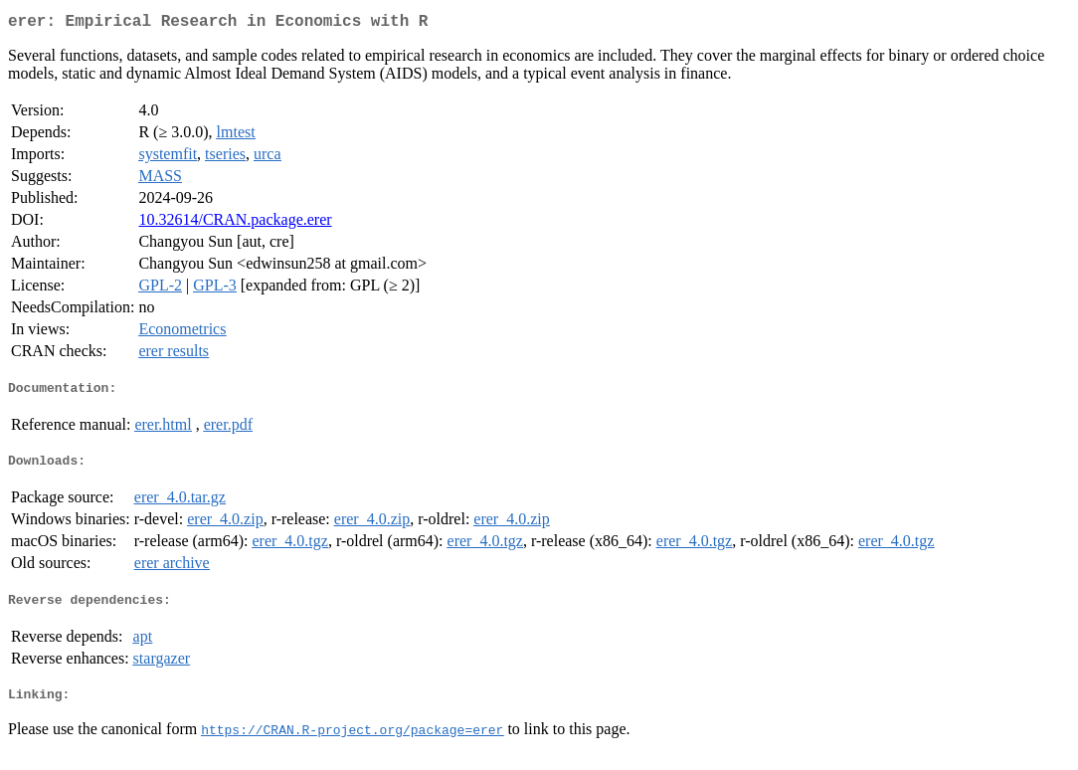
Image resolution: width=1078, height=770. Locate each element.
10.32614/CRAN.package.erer (234, 223)
